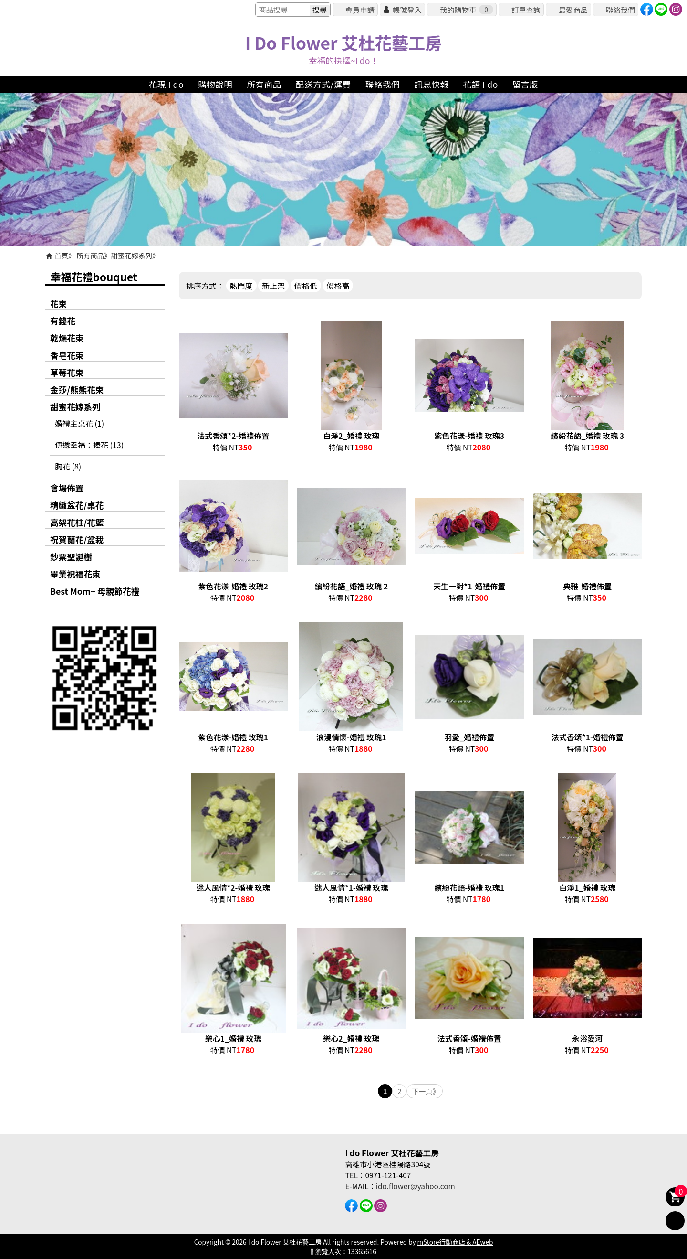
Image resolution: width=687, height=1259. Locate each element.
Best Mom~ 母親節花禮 (94, 591)
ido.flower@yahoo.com (415, 1186)
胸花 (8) (68, 466)
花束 (58, 303)
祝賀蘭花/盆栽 (77, 539)
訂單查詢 (526, 9)
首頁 (61, 255)
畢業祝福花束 (75, 574)
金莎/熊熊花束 (77, 389)
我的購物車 (466, 9)
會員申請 (360, 9)
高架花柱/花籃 (77, 522)
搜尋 (319, 10)
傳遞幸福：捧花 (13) (89, 444)
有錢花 (62, 321)
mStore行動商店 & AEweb (455, 1242)
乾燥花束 (66, 338)
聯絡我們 (620, 9)
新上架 (273, 285)
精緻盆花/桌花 (77, 505)
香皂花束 (66, 355)
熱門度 (241, 285)
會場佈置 (66, 488)
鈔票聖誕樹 (71, 557)
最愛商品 (573, 9)
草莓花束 (66, 372)
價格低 (305, 285)
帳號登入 (407, 9)
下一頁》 (425, 1091)
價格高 (337, 285)
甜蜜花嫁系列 (131, 255)
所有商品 (90, 255)
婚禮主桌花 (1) (79, 423)
